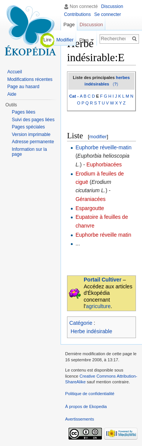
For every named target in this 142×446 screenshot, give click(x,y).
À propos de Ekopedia (86, 406)
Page (69, 24)
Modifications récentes (29, 79)
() (115, 84)
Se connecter (107, 14)
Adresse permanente (33, 141)
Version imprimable (31, 134)
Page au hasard (23, 86)
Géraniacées (90, 199)
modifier (98, 136)
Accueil (14, 71)
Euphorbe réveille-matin (103, 147)
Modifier (65, 40)
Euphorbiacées (104, 164)
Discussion (112, 6)
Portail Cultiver (103, 280)
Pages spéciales (28, 127)
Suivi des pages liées (33, 119)
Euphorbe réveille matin (103, 235)
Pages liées (23, 112)
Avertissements (79, 419)
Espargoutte (89, 208)
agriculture (98, 306)
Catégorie (80, 323)
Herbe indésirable (91, 331)
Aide (11, 94)
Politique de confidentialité (89, 393)
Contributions (77, 14)
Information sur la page (29, 152)
